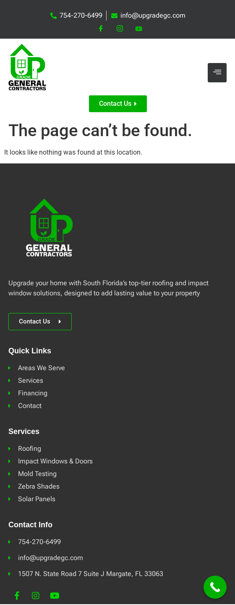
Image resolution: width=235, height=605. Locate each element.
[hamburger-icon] (217, 73)
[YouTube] (138, 29)
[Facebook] (101, 29)
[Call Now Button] (215, 587)
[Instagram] (119, 29)
